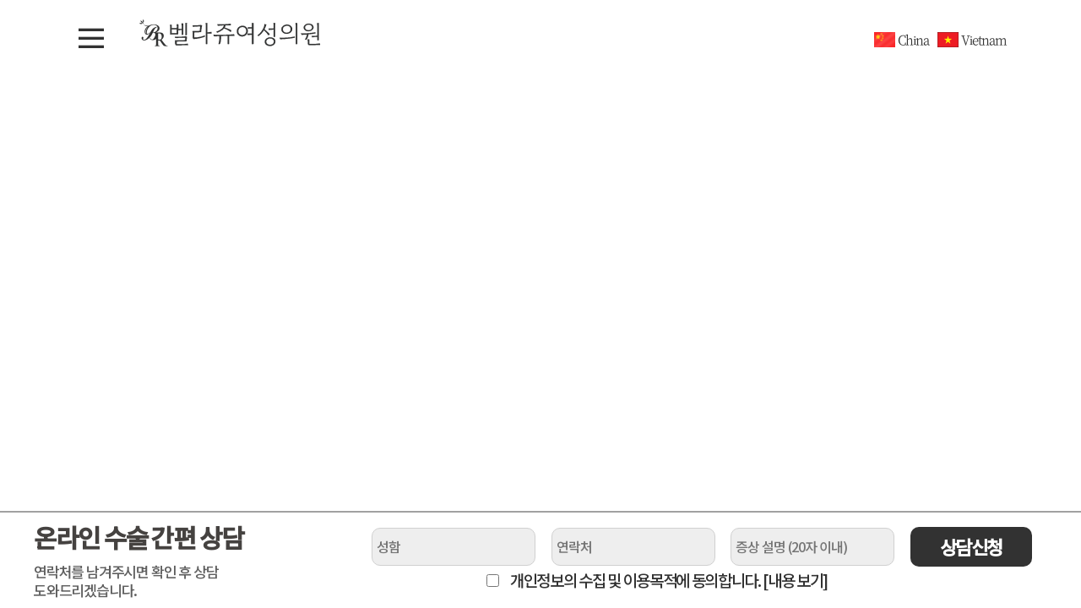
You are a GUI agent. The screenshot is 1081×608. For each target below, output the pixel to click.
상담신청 (971, 546)
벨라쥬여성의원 (230, 32)
